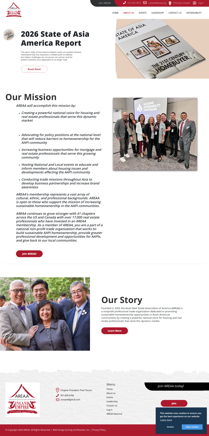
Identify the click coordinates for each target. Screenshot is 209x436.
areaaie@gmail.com (70, 399)
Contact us (111, 405)
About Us (128, 12)
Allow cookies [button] (192, 427)
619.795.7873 (132, 2)
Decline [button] (170, 427)
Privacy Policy (99, 429)
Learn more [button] (166, 420)
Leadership (157, 12)
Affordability (194, 12)
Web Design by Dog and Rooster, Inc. (71, 429)
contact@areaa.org (154, 2)
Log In (198, 2)
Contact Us (175, 12)
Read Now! (34, 69)
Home (115, 12)
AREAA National (114, 413)
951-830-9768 (67, 395)
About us (111, 393)
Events (143, 12)
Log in (109, 409)
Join (174, 403)
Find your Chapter (179, 2)
